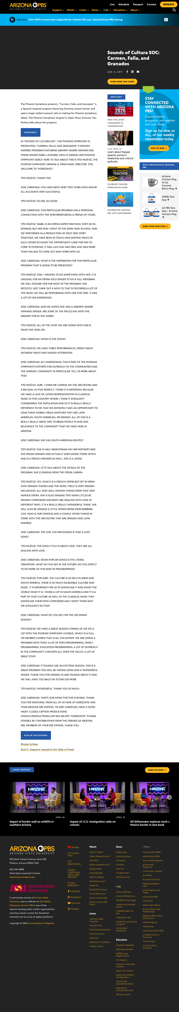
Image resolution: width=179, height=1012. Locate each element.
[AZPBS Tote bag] (151, 193)
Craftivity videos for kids (124, 912)
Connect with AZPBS (152, 852)
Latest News (121, 852)
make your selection (155, 226)
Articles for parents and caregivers (126, 922)
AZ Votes (120, 864)
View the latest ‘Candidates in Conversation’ (115, 123)
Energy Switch (95, 869)
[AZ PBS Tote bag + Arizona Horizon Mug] (151, 207)
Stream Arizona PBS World (98, 903)
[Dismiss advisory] (166, 20)
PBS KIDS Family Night (126, 900)
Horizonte (120, 860)
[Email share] (139, 71)
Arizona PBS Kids (123, 892)
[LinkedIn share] (134, 71)
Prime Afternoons (97, 894)
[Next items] (169, 797)
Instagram (74, 897)
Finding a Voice (96, 946)
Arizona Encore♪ (96, 934)
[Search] (174, 10)
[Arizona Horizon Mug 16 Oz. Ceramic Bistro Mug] (151, 177)
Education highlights (125, 945)
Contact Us (147, 901)
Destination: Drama (98, 889)
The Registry (121, 960)
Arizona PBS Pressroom (148, 865)
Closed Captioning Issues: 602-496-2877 (74, 873)
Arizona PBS (27, 905)
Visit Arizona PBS (150, 897)
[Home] (28, 6)
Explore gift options (151, 905)
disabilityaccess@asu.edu (22, 877)
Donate (73, 847)
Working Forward (97, 881)
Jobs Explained (95, 873)
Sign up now (159, 148)
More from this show (122, 81)
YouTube (74, 903)
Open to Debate (96, 877)
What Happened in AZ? (99, 864)
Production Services (151, 879)
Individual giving (150, 922)
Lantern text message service (125, 905)
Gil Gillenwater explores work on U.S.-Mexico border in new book (154, 823)
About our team (123, 994)
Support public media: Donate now (152, 917)
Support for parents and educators (124, 976)
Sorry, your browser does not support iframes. (54, 62)
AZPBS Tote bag (168, 198)
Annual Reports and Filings (151, 891)
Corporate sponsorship (153, 930)
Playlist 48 (93, 885)
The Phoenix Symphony (99, 929)
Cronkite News (122, 873)
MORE (157, 770)
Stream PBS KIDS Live (125, 896)
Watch (92, 846)
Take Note (94, 938)
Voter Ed (120, 869)
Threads (73, 908)
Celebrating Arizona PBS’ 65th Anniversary (119, 211)
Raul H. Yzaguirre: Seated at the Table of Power (47, 749)
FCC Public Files (73, 854)
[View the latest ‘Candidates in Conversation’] (120, 103)
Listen (92, 913)
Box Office (147, 875)
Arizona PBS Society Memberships (151, 910)
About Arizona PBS (151, 856)
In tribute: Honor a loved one (151, 936)
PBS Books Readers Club (151, 884)
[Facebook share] (128, 71)
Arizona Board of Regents (41, 923)
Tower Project (149, 941)
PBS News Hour (123, 877)
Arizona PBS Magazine (153, 860)
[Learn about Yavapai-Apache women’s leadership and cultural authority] (120, 132)
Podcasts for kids (123, 917)
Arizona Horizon (123, 856)
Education (121, 939)
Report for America (124, 971)
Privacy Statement (73, 884)
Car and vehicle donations (149, 946)
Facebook (74, 891)
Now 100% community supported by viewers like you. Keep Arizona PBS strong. (76, 19)
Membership (148, 926)
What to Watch (96, 852)
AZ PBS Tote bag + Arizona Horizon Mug (170, 212)
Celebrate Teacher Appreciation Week (117, 186)
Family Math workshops (121, 929)
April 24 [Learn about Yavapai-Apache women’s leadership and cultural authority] (114, 149)
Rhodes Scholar (29, 744)
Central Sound (95, 925)
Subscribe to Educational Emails (124, 989)
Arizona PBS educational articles (124, 982)
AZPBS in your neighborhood (122, 954)
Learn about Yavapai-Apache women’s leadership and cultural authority (120, 156)
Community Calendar (152, 871)
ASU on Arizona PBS (98, 898)
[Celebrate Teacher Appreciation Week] (120, 168)
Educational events (124, 949)
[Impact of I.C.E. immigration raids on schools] (97, 783)
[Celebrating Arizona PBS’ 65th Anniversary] (120, 193)
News (119, 846)
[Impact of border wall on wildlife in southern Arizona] (37, 783)
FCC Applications (74, 862)
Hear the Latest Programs (96, 920)
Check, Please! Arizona (99, 856)
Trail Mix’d (93, 860)
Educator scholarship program (125, 965)
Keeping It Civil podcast (99, 942)
